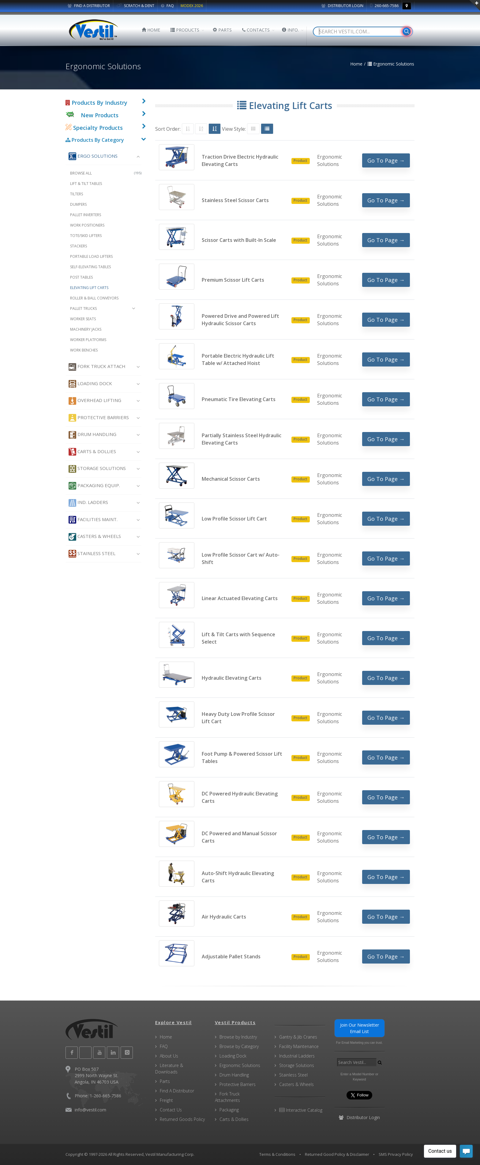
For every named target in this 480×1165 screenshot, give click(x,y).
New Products (99, 115)
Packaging (229, 1110)
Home (166, 1037)
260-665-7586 (384, 5)
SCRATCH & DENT (135, 5)
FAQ (167, 5)
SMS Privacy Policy (396, 1154)
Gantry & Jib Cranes (298, 1037)
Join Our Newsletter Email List (359, 1028)
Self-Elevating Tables (90, 266)
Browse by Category (239, 1046)
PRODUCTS (185, 30)
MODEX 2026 (192, 5)
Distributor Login (342, 5)
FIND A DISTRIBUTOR (89, 5)
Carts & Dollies (92, 452)
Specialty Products (94, 127)
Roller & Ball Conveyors (94, 298)
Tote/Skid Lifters (86, 235)
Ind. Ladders (88, 503)
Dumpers (78, 204)
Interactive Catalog (300, 1110)
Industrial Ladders (297, 1056)
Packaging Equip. (94, 486)
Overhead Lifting (95, 401)
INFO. (290, 30)
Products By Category (95, 140)
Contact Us (171, 1110)
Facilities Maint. (93, 520)
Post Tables (81, 277)
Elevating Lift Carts (89, 287)
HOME (151, 30)
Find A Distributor (177, 1091)
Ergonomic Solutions (239, 1065)
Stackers (78, 246)
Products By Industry (96, 102)
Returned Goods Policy (182, 1119)
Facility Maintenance (299, 1046)
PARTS (222, 30)
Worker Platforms (88, 339)
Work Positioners (87, 225)
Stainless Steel (92, 554)
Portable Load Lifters (91, 256)
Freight (166, 1100)
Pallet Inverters (85, 214)
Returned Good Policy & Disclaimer (337, 1154)
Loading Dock (90, 384)
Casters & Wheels (95, 537)
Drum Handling (92, 435)
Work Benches (84, 350)
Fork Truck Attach (97, 367)
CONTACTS (256, 30)
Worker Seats (83, 318)
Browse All (105, 173)
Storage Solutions (97, 469)
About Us (169, 1056)
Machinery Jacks (85, 329)
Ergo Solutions (93, 156)
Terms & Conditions (277, 1154)
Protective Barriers (99, 418)
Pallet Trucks (83, 308)
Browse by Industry (238, 1037)
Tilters (76, 194)
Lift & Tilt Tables (86, 183)
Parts (165, 1081)
